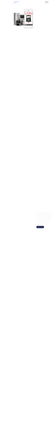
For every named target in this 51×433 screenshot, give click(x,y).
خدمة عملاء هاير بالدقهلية (7, 2)
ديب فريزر (21, 2)
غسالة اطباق (16, 2)
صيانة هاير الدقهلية (36, 2)
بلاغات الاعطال (30, 226)
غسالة (27, 1)
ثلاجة (25, 1)
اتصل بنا (31, 2)
